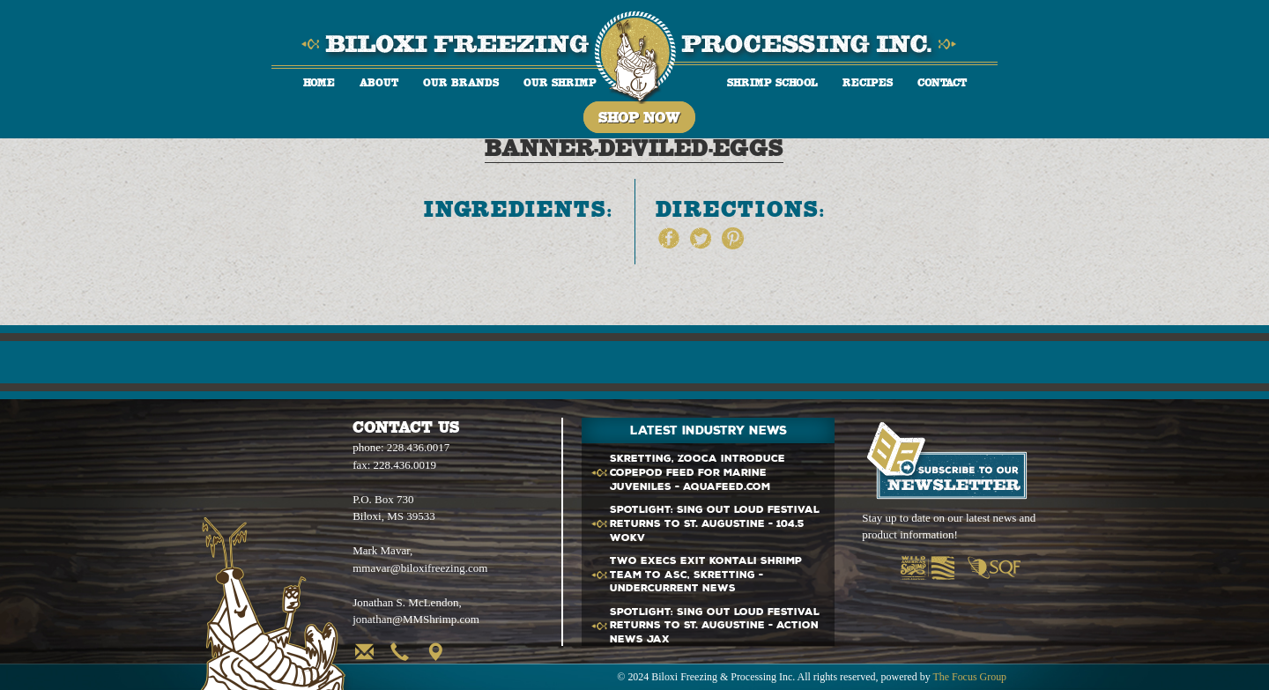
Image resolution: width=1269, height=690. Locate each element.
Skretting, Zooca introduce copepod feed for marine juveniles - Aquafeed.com (697, 472)
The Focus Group (969, 677)
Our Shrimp (560, 82)
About (379, 82)
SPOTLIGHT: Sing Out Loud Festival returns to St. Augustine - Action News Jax (715, 626)
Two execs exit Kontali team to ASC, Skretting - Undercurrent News (706, 575)
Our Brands (461, 82)
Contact (942, 82)
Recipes (867, 82)
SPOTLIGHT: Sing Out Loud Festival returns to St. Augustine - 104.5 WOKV (715, 524)
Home (319, 82)
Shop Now (639, 117)
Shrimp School (772, 82)
